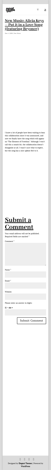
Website (8, 292)
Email (8, 281)
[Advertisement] (25, 177)
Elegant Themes (25, 463)
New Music (17, 33)
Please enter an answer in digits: (18, 303)
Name (8, 270)
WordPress (25, 466)
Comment (9, 241)
